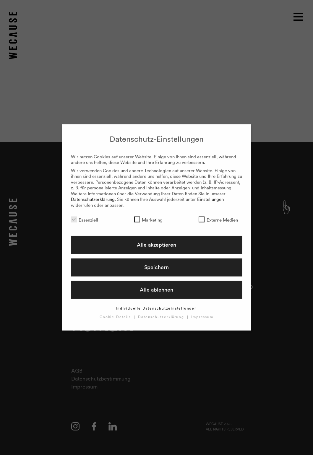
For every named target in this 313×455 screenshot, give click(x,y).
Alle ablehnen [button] (156, 284)
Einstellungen (210, 194)
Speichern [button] (156, 262)
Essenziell (84, 215)
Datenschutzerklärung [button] (161, 311)
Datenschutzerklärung (93, 194)
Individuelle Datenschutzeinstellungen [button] (156, 303)
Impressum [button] (202, 311)
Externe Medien (218, 215)
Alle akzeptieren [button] (156, 239)
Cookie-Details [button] (116, 311)
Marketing (148, 215)
